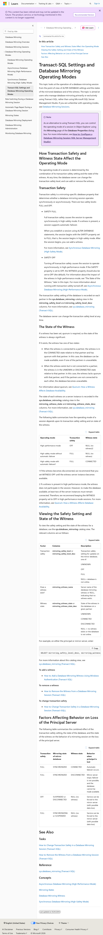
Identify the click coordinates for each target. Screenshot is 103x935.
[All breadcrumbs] (41, 28)
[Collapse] (33, 25)
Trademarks (20, 933)
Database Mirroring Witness (52, 895)
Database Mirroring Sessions (56, 106)
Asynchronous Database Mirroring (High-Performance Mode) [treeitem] (19, 71)
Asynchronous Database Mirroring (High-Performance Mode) (67, 883)
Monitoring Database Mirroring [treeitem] (18, 133)
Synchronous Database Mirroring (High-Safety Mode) (64, 901)
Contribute (47, 929)
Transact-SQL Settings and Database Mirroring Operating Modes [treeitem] (20, 90)
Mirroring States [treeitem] (12, 115)
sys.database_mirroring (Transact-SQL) (57, 663)
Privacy (57, 929)
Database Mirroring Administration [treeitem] (13, 127)
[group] (70, 653)
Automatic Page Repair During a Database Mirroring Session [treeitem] (18, 109)
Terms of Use (7, 933)
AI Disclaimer (7, 929)
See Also (44, 57)
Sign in (97, 3)
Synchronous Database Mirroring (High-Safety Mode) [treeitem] (20, 81)
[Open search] (90, 3)
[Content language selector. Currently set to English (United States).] (14, 923)
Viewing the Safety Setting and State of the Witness (62, 50)
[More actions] (98, 28)
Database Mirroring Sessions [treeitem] (17, 47)
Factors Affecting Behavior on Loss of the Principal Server (64, 53)
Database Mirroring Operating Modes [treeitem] (20, 61)
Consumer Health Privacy (76, 929)
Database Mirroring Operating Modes (60, 27)
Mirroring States (46, 889)
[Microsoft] (5, 3)
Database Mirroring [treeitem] (13, 37)
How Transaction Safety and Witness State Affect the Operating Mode (70, 46)
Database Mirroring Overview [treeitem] (17, 42)
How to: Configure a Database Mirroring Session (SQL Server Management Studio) (70, 138)
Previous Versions (23, 929)
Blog (35, 929)
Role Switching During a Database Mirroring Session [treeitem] (19, 101)
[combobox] (18, 31)
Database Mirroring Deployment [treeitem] (18, 120)
